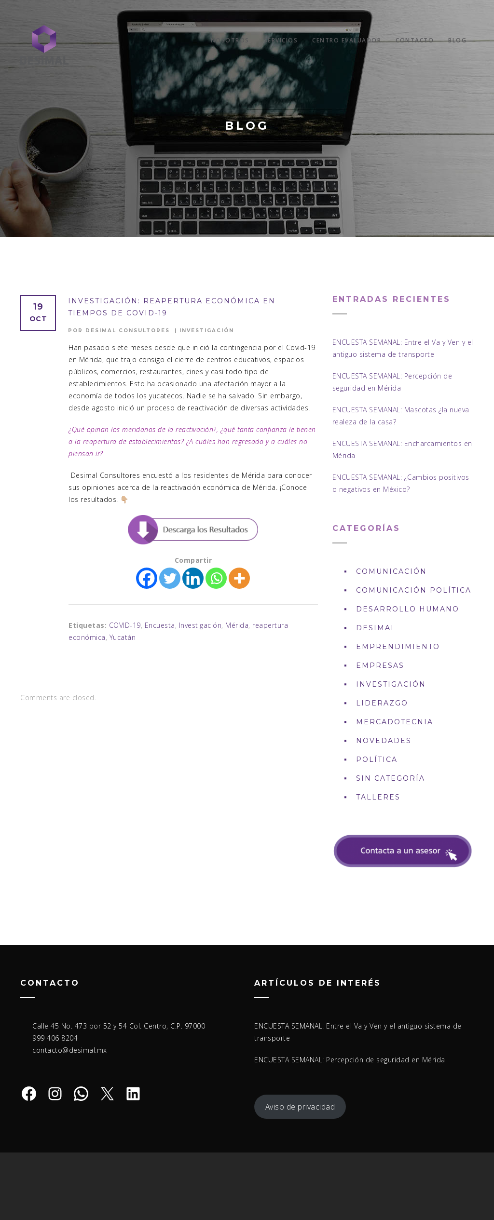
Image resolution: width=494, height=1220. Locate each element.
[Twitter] (169, 578)
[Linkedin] (193, 578)
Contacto (415, 40)
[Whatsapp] (216, 578)
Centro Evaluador (346, 40)
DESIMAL (376, 628)
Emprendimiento (398, 646)
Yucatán (123, 637)
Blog (457, 40)
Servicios (281, 40)
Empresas (380, 665)
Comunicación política (413, 590)
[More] (239, 578)
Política (377, 759)
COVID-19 (125, 625)
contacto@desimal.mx (69, 1050)
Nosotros (230, 40)
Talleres (378, 797)
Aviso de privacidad (300, 1106)
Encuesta (160, 625)
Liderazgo (382, 703)
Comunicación (391, 571)
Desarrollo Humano (407, 609)
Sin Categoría (390, 778)
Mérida (236, 625)
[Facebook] (146, 578)
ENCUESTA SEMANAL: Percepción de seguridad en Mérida (349, 1059)
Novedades (384, 740)
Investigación (206, 330)
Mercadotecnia (394, 722)
